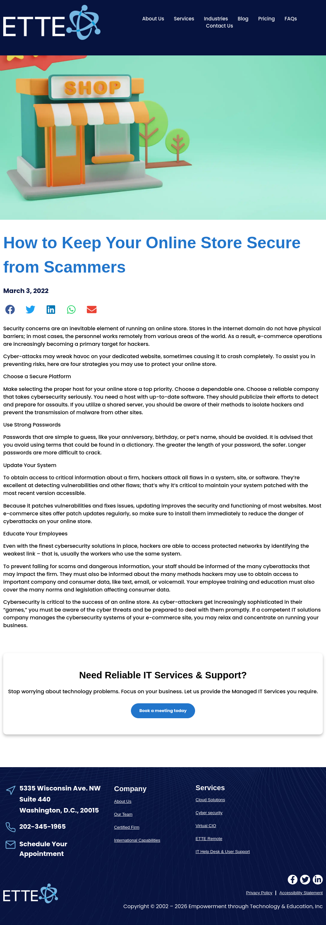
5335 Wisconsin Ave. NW (60, 788)
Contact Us (219, 25)
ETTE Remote (209, 838)
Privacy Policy (259, 893)
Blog (243, 18)
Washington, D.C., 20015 (59, 810)
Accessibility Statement (301, 893)
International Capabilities (137, 840)
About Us (153, 18)
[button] (10, 309)
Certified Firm (126, 827)
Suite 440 (35, 799)
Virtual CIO (206, 825)
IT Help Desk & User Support (223, 851)
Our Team (123, 814)
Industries (216, 18)
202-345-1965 (42, 826)
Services (184, 18)
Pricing (266, 18)
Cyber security (209, 812)
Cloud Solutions (210, 799)
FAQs (291, 18)
